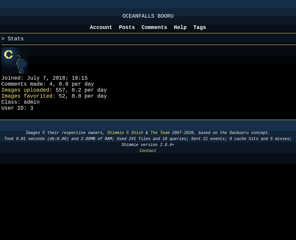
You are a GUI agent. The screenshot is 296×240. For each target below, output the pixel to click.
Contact (148, 163)
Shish (137, 145)
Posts (127, 31)
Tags (199, 31)
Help (180, 31)
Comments (154, 31)
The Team (160, 145)
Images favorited (27, 105)
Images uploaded (25, 97)
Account (101, 31)
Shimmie (115, 145)
